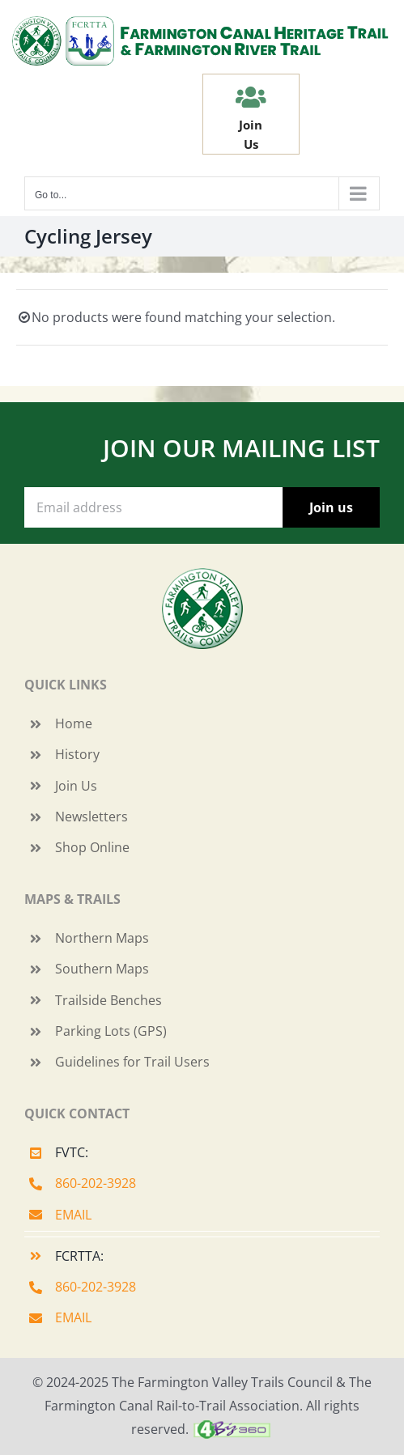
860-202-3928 (95, 1183)
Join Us (76, 786)
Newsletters (91, 816)
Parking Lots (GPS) (111, 1031)
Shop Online (92, 847)
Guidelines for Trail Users (132, 1062)
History (77, 754)
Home (73, 723)
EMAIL (73, 1215)
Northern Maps (102, 938)
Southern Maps (102, 969)
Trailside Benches (108, 1000)
